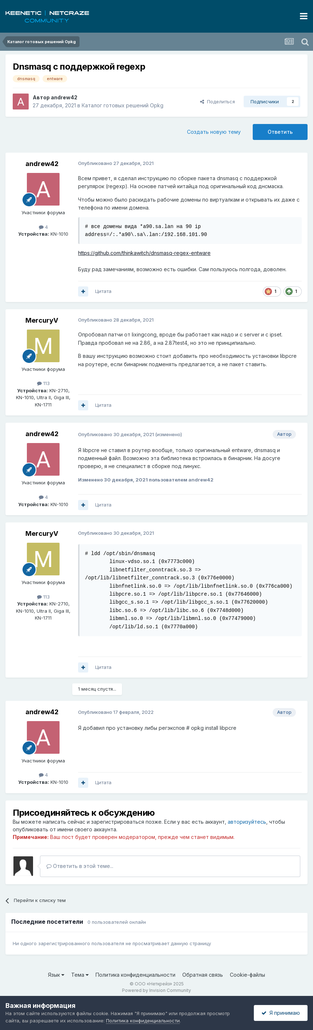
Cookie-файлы (247, 975)
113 (43, 383)
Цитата (103, 291)
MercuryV (41, 320)
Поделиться (217, 101)
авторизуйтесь (247, 822)
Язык (56, 975)
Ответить (280, 132)
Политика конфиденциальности (135, 975)
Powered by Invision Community (156, 990)
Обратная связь (202, 975)
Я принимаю (280, 1013)
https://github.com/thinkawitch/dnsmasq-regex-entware (144, 253)
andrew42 (64, 97)
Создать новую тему (214, 132)
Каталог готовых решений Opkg (122, 105)
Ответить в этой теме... (79, 866)
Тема (80, 975)
